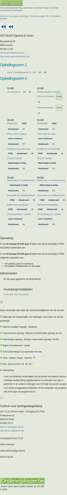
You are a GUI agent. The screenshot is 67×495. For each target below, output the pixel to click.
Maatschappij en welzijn (17, 163)
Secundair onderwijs (18, 16)
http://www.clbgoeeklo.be (12, 430)
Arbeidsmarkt (13, 129)
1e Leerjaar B (13, 91)
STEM (24, 124)
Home (3, 16)
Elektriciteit (12, 123)
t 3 (24, 92)
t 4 (40, 73)
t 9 (45, 73)
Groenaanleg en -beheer (19, 214)
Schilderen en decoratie (18, 149)
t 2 (34, 73)
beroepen (18, 10)
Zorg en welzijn (14, 158)
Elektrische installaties (17, 204)
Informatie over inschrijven (16, 294)
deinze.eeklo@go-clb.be (12, 427)
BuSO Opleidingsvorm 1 (19, 72)
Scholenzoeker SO (40, 16)
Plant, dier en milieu (16, 134)
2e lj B (59, 96)
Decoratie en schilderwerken (21, 195)
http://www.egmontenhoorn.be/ (15, 56)
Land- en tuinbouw (15, 139)
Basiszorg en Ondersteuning (21, 180)
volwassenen (6, 10)
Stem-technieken (45, 107)
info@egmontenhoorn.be (12, 52)
